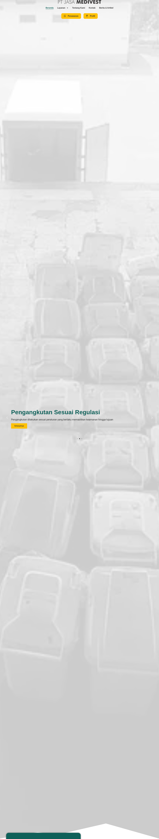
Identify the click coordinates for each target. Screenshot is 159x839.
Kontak (92, 8)
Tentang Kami (78, 8)
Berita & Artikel (106, 8)
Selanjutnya (19, 426)
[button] (7, 417)
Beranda (50, 8)
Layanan (62, 8)
